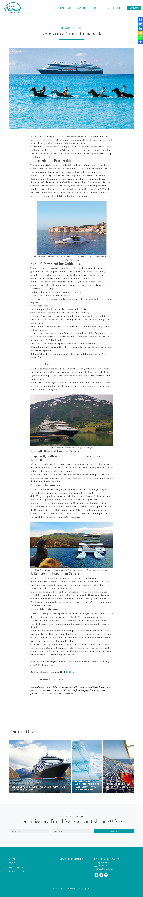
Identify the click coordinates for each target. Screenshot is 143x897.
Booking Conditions (16, 871)
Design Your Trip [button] (82, 8)
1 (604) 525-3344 (103, 865)
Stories (111, 8)
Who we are (14, 859)
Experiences (99, 8)
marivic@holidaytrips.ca (105, 869)
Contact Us (13, 863)
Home (62, 8)
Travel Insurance (16, 867)
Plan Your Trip (134, 8)
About (70, 8)
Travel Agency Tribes (83, 889)
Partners (121, 8)
